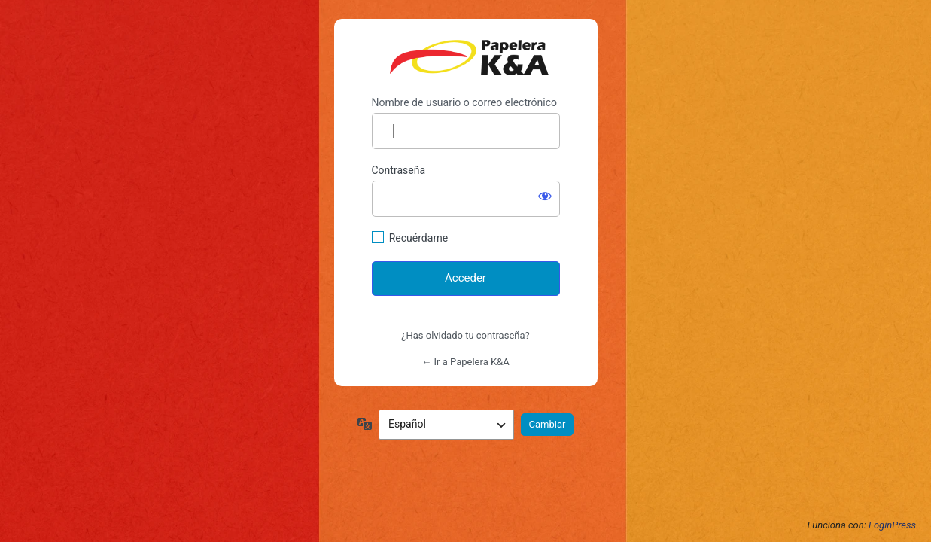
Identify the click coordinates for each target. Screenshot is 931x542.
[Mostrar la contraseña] (545, 196)
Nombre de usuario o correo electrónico (465, 102)
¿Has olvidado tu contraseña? (465, 335)
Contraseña (399, 170)
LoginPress (892, 525)
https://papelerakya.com (469, 57)
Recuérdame (418, 238)
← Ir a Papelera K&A (465, 361)
